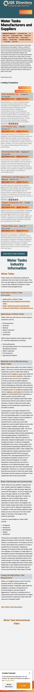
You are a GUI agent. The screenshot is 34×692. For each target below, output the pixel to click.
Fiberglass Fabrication (25, 39)
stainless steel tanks (13, 392)
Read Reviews (4, 123)
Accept (23, 685)
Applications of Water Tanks (13, 299)
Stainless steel (17, 374)
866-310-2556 (6, 228)
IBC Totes (15, 41)
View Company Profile (8, 99)
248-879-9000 (6, 205)
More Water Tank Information (11, 607)
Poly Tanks (7, 41)
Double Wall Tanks (22, 33)
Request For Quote (25, 12)
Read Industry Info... (7, 77)
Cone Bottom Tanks (13, 37)
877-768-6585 (6, 96)
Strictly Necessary (8, 685)
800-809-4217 (6, 129)
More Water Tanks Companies (14, 254)
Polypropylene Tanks (16, 35)
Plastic (15, 417)
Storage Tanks (13, 39)
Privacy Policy (9, 680)
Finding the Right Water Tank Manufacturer (18, 308)
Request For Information (23, 91)
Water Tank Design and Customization (16, 306)
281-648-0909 (6, 154)
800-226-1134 (14, 179)
